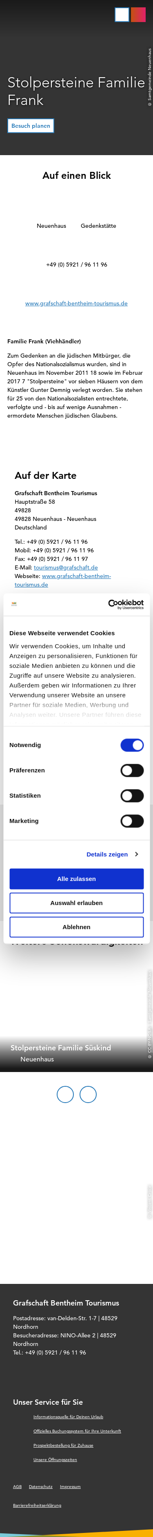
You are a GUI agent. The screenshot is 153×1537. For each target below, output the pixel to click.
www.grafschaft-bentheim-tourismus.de (76, 303)
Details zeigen (107, 854)
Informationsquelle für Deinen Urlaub (68, 1416)
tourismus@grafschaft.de (66, 567)
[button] (30, 125)
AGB (17, 1486)
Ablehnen (76, 926)
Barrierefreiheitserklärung (37, 1505)
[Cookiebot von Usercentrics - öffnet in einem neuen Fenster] (109, 604)
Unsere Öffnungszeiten (55, 1459)
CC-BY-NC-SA (149, 1039)
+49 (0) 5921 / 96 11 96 (76, 264)
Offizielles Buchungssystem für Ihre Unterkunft (77, 1431)
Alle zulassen (76, 878)
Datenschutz (41, 1486)
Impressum (70, 1486)
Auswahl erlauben (76, 902)
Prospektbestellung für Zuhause (63, 1445)
